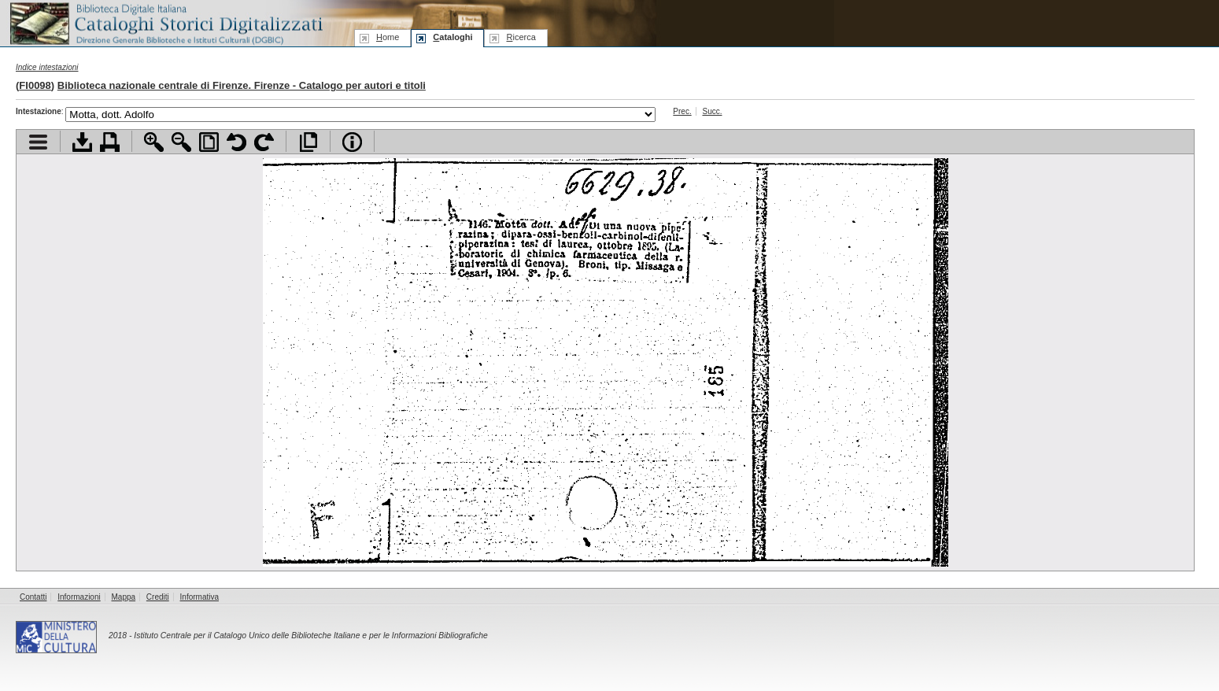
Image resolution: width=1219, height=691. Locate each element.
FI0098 (34, 85)
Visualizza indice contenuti (38, 142)
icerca (520, 37)
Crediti (157, 597)
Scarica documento (82, 142)
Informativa (199, 597)
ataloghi (452, 37)
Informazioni (78, 597)
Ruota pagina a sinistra (236, 142)
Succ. (712, 111)
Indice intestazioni (47, 67)
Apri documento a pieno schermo (308, 142)
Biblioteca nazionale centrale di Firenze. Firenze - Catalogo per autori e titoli (241, 85)
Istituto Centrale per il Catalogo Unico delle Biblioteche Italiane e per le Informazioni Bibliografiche (310, 635)
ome (387, 37)
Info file (352, 142)
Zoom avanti (154, 142)
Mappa (124, 597)
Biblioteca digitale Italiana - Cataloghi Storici (165, 22)
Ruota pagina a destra (264, 142)
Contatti (33, 597)
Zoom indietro (181, 142)
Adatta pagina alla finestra (209, 142)
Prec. (682, 111)
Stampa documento (110, 142)
